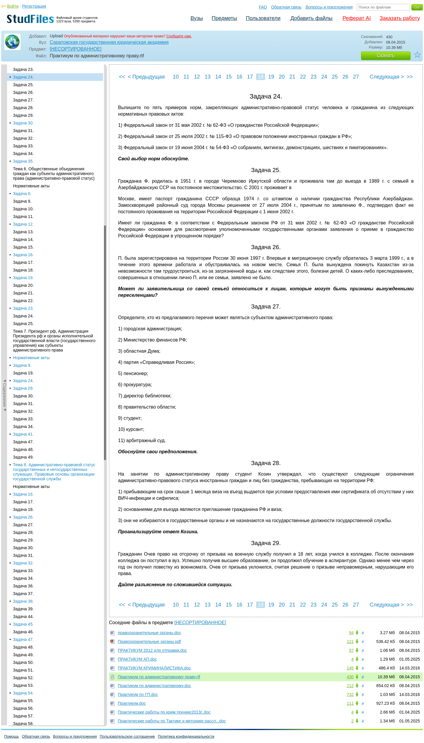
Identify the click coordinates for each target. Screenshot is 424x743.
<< (122, 77)
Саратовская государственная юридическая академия (109, 42)
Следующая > (387, 77)
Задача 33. (23, 146)
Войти (13, 6)
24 (324, 77)
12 (197, 77)
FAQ (263, 7)
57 (351, 650)
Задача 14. (23, 239)
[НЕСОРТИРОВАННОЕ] (76, 48)
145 (350, 668)
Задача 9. (22, 201)
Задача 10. (23, 208)
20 (282, 77)
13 (208, 77)
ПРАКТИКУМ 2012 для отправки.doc (152, 650)
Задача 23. (23, 69)
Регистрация (34, 6)
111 (350, 703)
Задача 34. (23, 153)
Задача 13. (23, 231)
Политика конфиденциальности (186, 736)
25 (335, 77)
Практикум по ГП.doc (138, 694)
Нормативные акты (31, 186)
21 (292, 77)
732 (350, 694)
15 (229, 77)
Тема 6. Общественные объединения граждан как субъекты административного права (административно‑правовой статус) (54, 173)
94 (351, 632)
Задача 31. (23, 130)
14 (218, 77)
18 (261, 77)
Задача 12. (23, 224)
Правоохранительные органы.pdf (149, 641)
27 (356, 77)
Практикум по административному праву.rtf (159, 676)
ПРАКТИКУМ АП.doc (137, 659)
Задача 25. (23, 84)
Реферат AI (356, 18)
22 (303, 77)
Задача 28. (23, 107)
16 (239, 77)
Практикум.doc (132, 703)
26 (345, 77)
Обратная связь (286, 7)
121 (350, 641)
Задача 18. (23, 270)
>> (410, 77)
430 (350, 676)
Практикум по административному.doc (154, 685)
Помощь (11, 736)
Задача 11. (23, 216)
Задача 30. (23, 123)
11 (186, 77)
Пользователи (263, 18)
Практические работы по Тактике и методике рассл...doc (172, 721)
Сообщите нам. (179, 36)
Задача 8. (22, 193)
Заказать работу (400, 18)
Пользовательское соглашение (127, 736)
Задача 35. (23, 161)
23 (314, 77)
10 (176, 77)
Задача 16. (23, 254)
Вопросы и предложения (329, 7)
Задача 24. (23, 77)
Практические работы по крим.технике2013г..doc (164, 712)
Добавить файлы (311, 18)
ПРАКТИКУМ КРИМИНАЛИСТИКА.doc (154, 668)
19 (271, 77)
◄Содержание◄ (4, 167)
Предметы (224, 18)
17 (250, 77)
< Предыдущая (146, 77)
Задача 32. (23, 138)
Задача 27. (23, 100)
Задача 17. (23, 262)
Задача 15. (23, 247)
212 (350, 685)
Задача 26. (23, 92)
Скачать (386, 55)
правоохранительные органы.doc (149, 632)
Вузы (197, 18)
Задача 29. (23, 115)
